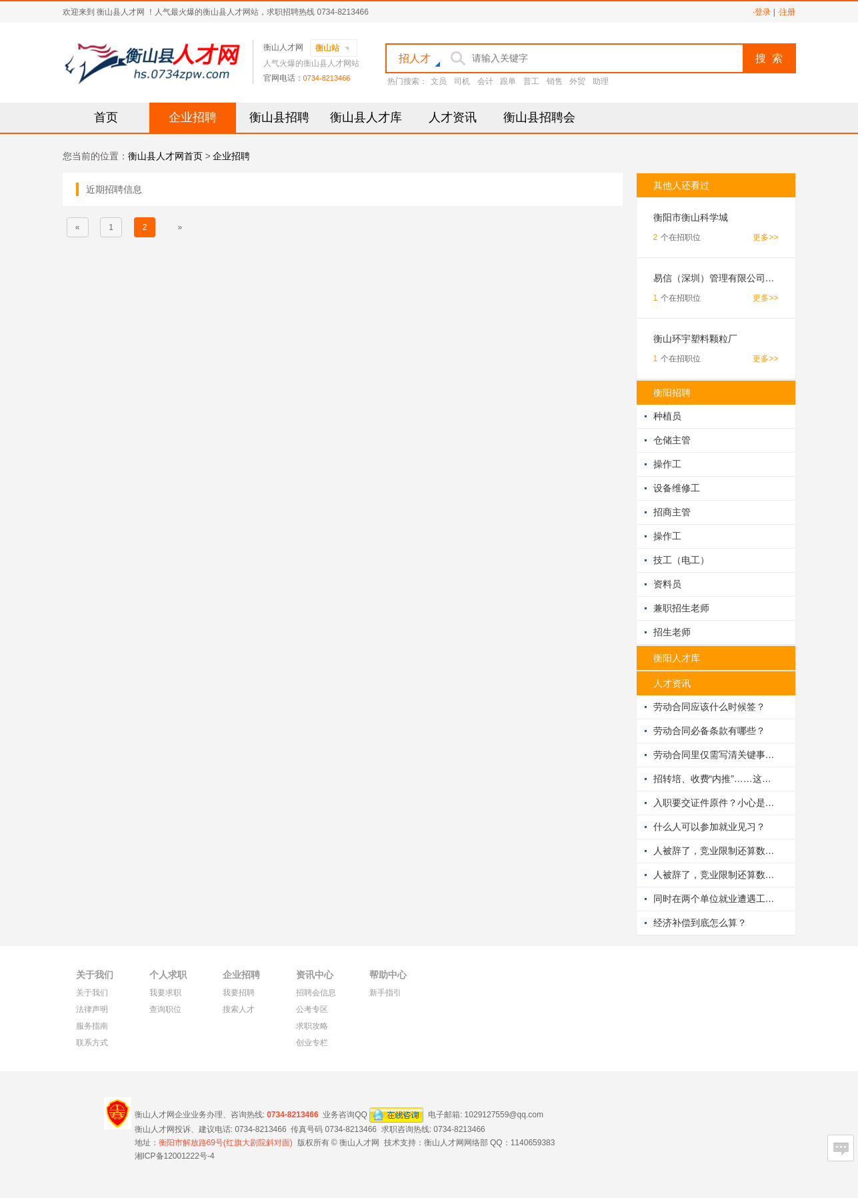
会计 (485, 81)
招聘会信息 (316, 992)
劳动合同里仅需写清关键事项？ (716, 754)
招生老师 (672, 632)
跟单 (508, 81)
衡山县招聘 (279, 117)
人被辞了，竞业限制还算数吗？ (716, 850)
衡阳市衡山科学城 (690, 217)
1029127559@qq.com (504, 1114)
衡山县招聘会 (539, 117)
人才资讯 (453, 117)
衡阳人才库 (676, 658)
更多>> (765, 237)
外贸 (577, 81)
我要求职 (165, 992)
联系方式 (92, 1042)
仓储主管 (672, 440)
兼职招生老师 (681, 608)
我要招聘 (239, 992)
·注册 (786, 12)
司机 (462, 81)
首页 (106, 117)
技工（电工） (681, 560)
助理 (601, 81)
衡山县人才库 (366, 117)
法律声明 (92, 1009)
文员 (439, 81)
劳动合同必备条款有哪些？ (709, 730)
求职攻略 (312, 1026)
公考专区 (312, 1009)
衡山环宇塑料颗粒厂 (695, 338)
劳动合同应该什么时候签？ (709, 706)
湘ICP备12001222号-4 (175, 1156)
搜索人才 (239, 1009)
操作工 (667, 464)
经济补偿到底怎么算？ (700, 922)
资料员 (667, 584)
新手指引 (385, 992)
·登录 (762, 12)
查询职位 (165, 1009)
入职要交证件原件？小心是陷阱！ (716, 802)
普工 (531, 81)
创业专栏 (312, 1042)
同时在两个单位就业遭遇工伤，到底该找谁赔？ (716, 898)
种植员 (667, 416)
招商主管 (672, 512)
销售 (555, 81)
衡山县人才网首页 (165, 156)
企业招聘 (193, 117)
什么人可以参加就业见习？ (709, 826)
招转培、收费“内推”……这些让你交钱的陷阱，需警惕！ (716, 778)
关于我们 (92, 992)
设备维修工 (676, 488)
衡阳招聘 (672, 392)
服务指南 (92, 1026)
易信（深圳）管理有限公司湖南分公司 (716, 278)
